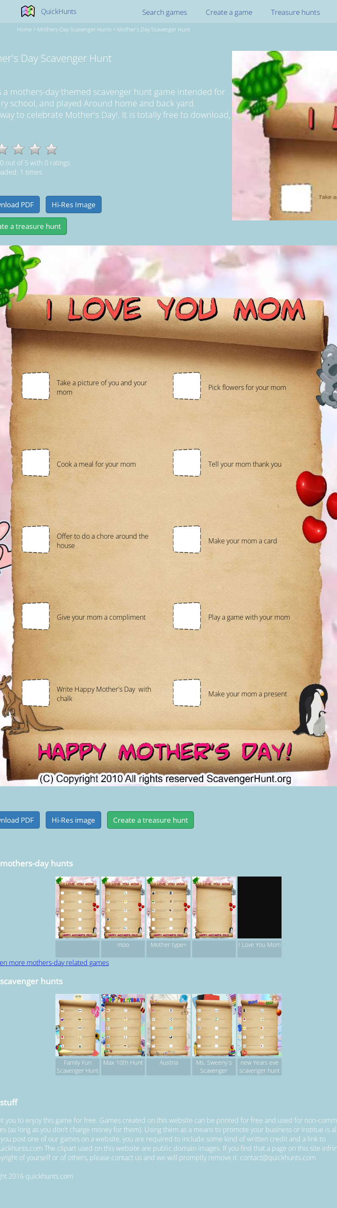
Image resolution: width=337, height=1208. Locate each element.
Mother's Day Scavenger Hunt (153, 29)
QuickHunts (58, 11)
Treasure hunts (295, 12)
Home (24, 29)
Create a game (229, 12)
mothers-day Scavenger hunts (74, 29)
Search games (164, 12)
